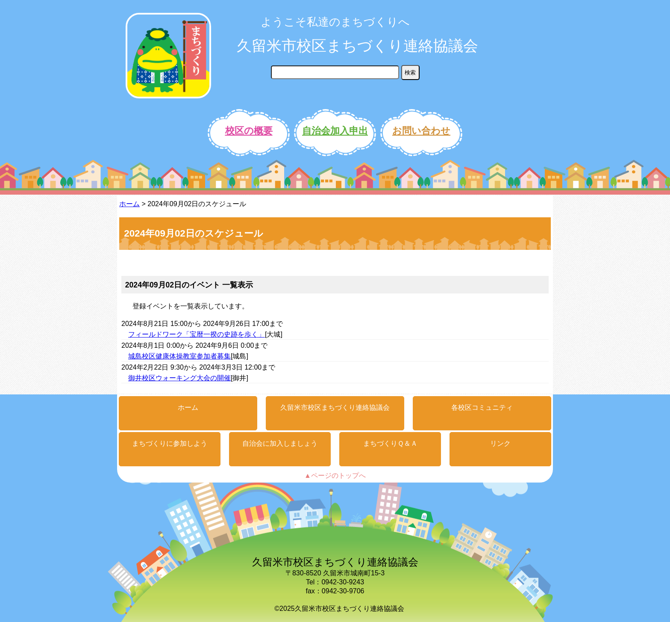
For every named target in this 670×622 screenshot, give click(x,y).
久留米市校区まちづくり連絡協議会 (357, 45)
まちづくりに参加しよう (169, 443)
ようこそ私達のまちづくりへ (335, 22)
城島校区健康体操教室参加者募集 (179, 356)
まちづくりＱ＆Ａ (390, 443)
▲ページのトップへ (335, 475)
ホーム (129, 203)
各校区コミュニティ (482, 407)
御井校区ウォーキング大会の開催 (179, 378)
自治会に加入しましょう (279, 443)
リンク (500, 443)
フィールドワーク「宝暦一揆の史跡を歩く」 (196, 334)
